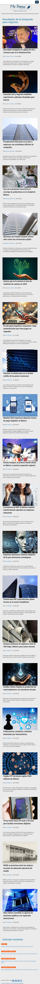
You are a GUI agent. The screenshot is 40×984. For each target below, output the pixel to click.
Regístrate (21, 983)
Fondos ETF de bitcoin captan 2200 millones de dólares (17, 777)
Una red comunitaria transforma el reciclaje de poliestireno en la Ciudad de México (19, 192)
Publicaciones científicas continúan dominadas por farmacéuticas (17, 732)
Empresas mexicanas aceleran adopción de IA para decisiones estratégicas (19, 556)
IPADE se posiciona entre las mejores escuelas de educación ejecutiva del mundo (18, 868)
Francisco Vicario (9, 56)
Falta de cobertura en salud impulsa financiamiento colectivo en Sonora (17, 946)
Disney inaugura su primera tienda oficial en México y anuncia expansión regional (19, 464)
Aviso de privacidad (13, 983)
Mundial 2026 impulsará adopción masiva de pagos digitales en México (19, 419)
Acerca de (3, 983)
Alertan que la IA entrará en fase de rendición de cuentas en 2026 (17, 282)
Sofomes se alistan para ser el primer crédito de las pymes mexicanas (18, 374)
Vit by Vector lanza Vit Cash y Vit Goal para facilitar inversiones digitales (18, 822)
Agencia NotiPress (10, 151)
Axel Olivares (8, 335)
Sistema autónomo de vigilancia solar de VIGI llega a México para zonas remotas (19, 645)
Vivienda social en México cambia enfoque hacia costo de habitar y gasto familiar (19, 953)
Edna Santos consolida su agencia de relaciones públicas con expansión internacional (18, 916)
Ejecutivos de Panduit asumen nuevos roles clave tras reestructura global (18, 238)
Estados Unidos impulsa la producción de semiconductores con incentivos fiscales (19, 688)
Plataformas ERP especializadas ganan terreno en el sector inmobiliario (18, 600)
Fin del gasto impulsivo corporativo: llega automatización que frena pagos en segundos (19, 329)
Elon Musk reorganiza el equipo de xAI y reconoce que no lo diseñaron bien (19, 51)
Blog (8, 983)
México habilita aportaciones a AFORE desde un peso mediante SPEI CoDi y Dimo (19, 969)
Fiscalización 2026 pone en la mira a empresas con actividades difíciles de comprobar (18, 144)
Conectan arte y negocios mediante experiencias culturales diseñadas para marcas (18, 97)
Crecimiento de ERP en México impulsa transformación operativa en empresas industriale (18, 510)
